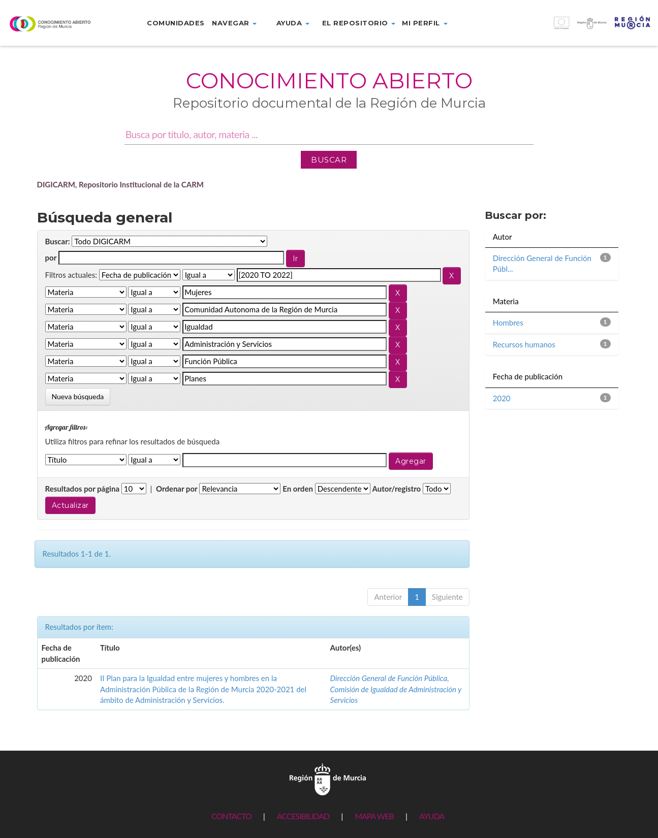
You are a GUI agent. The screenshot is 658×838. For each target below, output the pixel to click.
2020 (502, 398)
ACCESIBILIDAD (303, 816)
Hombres (508, 322)
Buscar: (57, 241)
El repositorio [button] (359, 23)
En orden (298, 488)
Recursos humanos (524, 344)
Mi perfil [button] (424, 23)
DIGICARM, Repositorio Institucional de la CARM (120, 184)
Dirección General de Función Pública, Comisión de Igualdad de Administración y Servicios (395, 688)
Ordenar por (177, 488)
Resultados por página (82, 488)
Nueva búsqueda (78, 396)
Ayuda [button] (292, 23)
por (51, 257)
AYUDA (431, 816)
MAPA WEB (374, 816)
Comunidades (176, 23)
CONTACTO (231, 816)
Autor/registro (396, 488)
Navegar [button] (234, 23)
